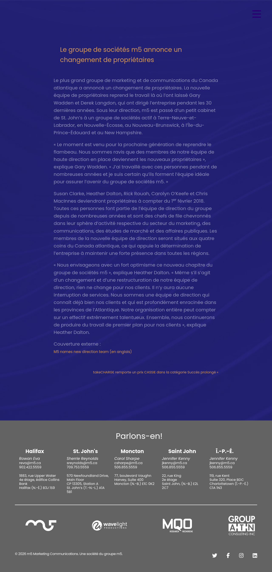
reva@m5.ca (30, 462)
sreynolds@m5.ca (82, 462)
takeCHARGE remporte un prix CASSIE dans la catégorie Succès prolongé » (155, 372)
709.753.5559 (78, 467)
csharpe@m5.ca (128, 462)
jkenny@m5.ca (174, 462)
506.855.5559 (125, 467)
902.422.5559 (30, 467)
